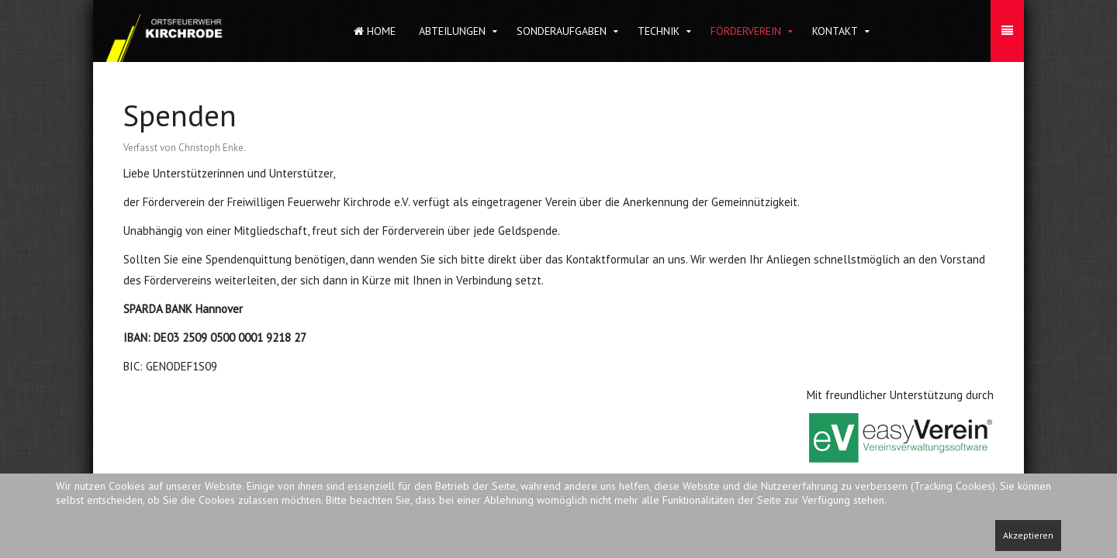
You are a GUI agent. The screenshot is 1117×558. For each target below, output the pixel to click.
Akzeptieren (1028, 535)
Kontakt (835, 31)
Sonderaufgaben (562, 31)
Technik (659, 31)
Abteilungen (452, 31)
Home (375, 31)
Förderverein (746, 31)
